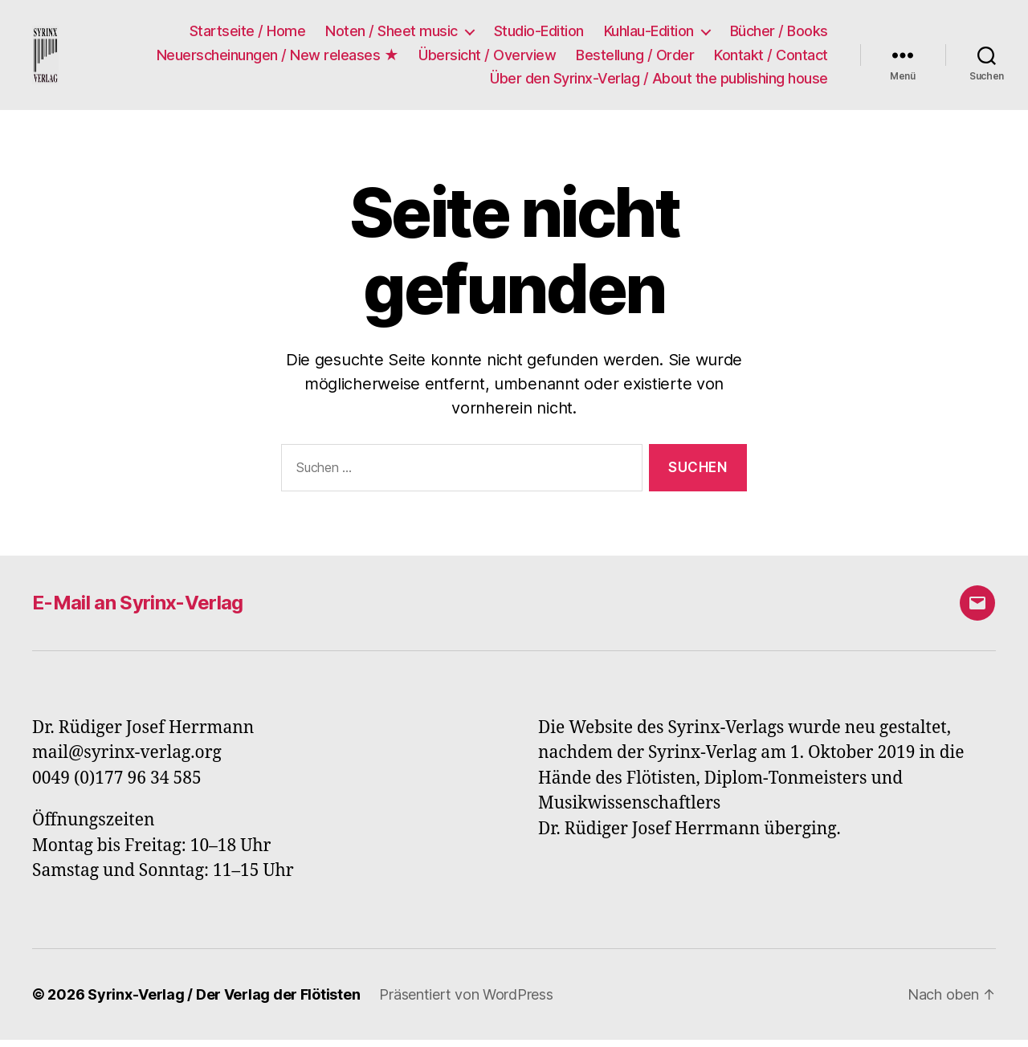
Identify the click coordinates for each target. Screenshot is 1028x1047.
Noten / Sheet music (391, 34)
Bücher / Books (779, 34)
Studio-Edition (539, 34)
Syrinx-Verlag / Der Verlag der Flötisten (224, 1001)
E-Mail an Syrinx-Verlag (137, 609)
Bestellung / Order (635, 58)
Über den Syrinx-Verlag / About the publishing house (659, 82)
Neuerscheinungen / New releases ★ (278, 58)
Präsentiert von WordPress (466, 1001)
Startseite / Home (248, 34)
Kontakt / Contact (771, 58)
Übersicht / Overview (487, 58)
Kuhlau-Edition (649, 34)
